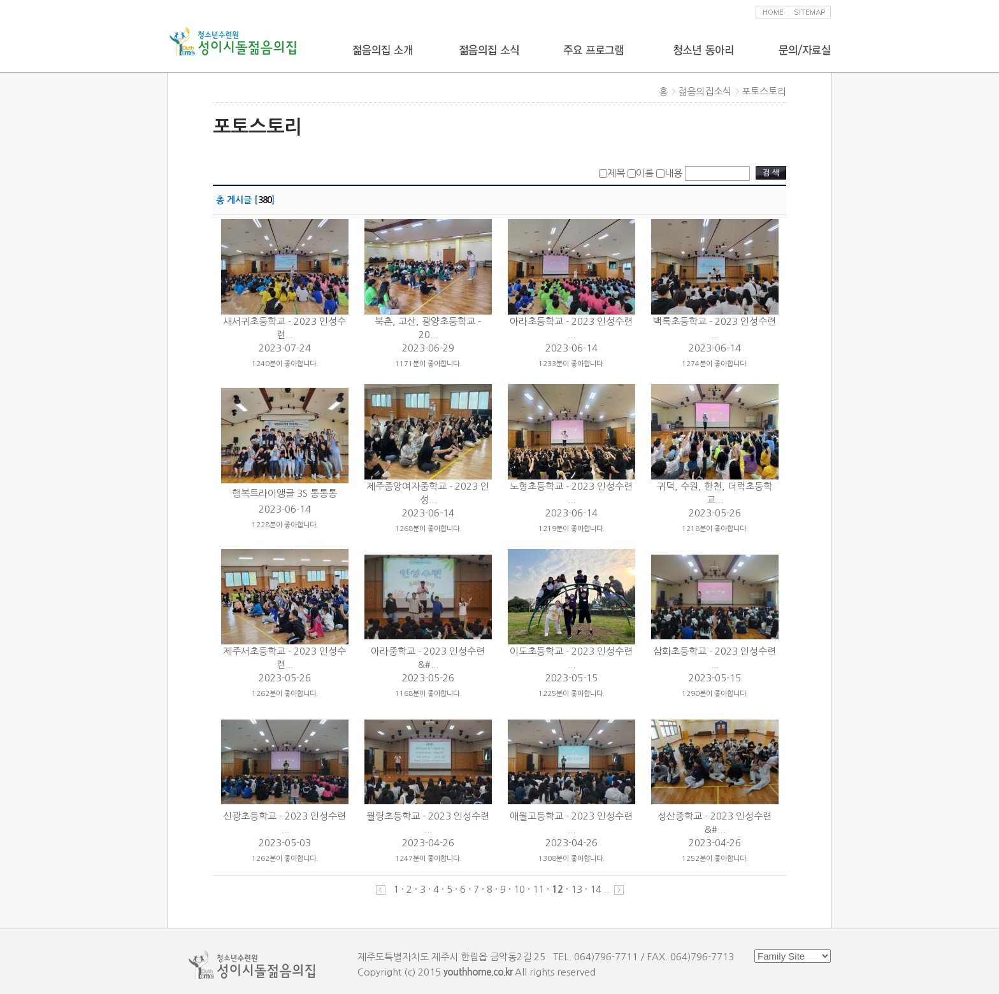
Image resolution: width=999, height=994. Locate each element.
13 (576, 889)
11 (538, 889)
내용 (673, 173)
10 (519, 889)
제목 (616, 173)
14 (595, 889)
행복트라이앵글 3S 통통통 (284, 493)
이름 (645, 173)
